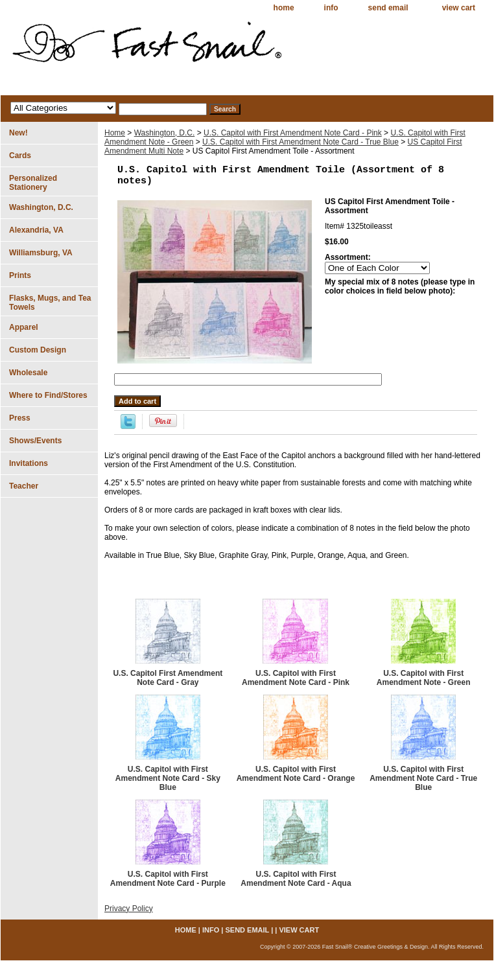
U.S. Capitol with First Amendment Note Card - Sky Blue (167, 778)
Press (19, 418)
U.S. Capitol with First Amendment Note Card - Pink (293, 132)
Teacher (23, 486)
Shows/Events (35, 440)
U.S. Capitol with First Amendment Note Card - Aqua (296, 879)
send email (388, 7)
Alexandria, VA (36, 230)
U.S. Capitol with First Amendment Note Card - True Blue (300, 141)
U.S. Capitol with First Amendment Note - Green (424, 678)
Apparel (23, 327)
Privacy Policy (128, 908)
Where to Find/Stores (48, 395)
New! (18, 132)
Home (114, 132)
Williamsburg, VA (41, 252)
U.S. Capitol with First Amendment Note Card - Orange (296, 774)
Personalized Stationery (33, 183)
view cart (458, 7)
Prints (20, 275)
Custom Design (37, 349)
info (331, 7)
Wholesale (28, 372)
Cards (20, 155)
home (284, 7)
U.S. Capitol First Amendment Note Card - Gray (167, 678)
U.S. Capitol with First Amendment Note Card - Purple (168, 879)
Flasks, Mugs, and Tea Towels (50, 303)
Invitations (28, 463)
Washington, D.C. (164, 132)
